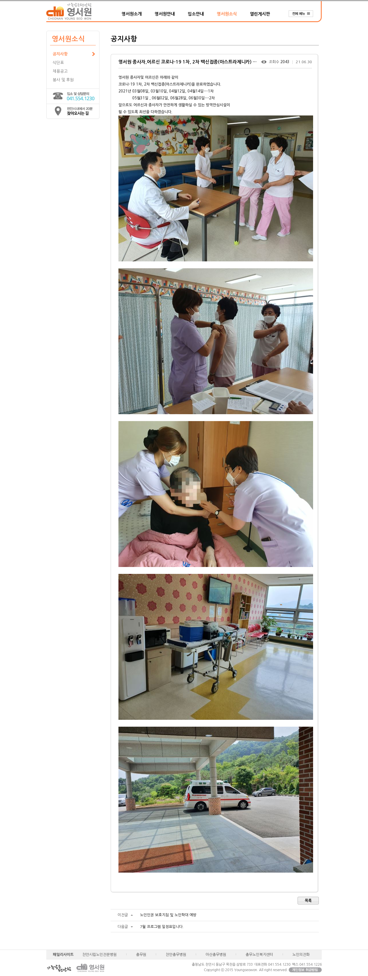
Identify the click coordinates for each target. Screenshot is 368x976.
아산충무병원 (216, 954)
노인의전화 (301, 954)
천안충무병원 (176, 954)
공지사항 (60, 54)
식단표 (58, 63)
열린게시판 (260, 14)
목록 (308, 900)
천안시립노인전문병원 (99, 954)
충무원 (141, 954)
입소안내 (196, 14)
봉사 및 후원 (63, 80)
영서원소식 (227, 14)
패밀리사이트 (63, 954)
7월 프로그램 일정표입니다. (162, 927)
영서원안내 (165, 14)
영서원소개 (132, 14)
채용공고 (60, 71)
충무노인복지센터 (259, 954)
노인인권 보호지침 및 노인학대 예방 (168, 915)
